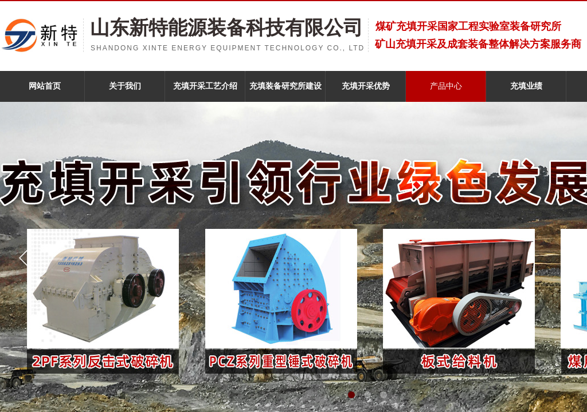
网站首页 (45, 86)
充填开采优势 (366, 86)
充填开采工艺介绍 (205, 86)
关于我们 (125, 86)
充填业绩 (526, 86)
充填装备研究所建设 (285, 86)
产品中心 (446, 86)
